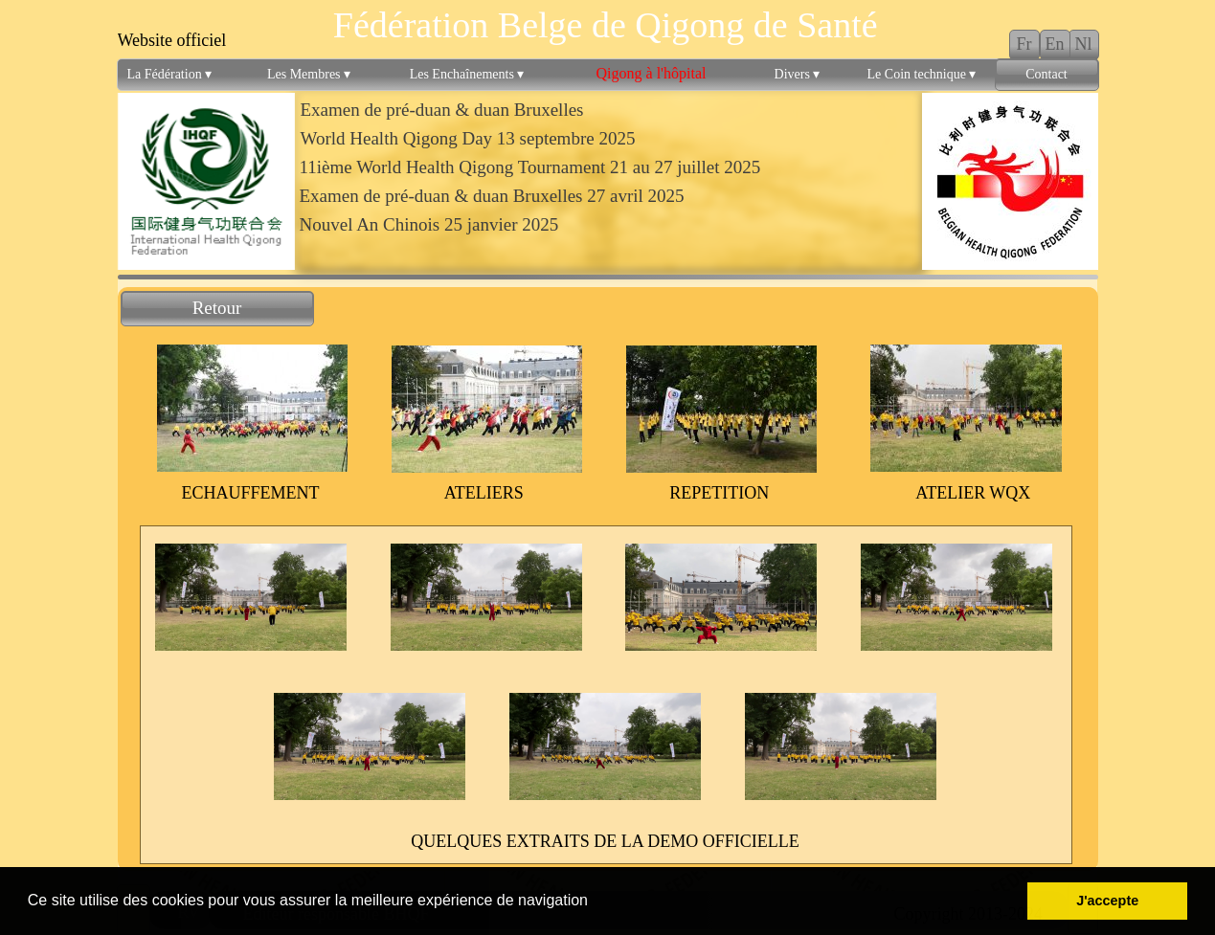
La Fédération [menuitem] (170, 74)
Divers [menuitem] (798, 74)
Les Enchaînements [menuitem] (467, 74)
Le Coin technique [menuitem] (922, 74)
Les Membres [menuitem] (308, 74)
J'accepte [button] (1107, 900)
